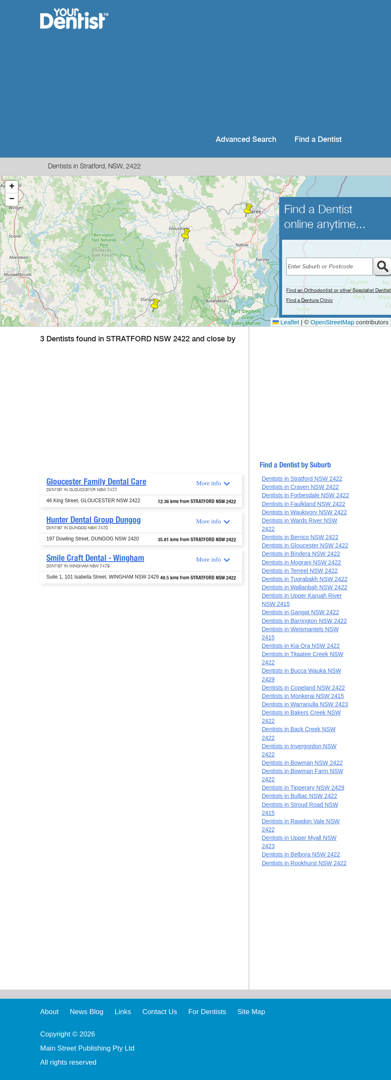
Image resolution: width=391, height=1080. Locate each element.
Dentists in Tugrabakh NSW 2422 (305, 579)
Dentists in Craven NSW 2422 (300, 487)
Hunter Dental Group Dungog (93, 520)
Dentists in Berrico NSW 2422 (300, 537)
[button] (186, 235)
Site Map (251, 1012)
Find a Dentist (318, 140)
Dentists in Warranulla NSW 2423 (305, 704)
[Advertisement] (236, 66)
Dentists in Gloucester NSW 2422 (305, 545)
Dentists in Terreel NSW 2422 (300, 570)
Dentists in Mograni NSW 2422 (301, 562)
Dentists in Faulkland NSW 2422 (303, 504)
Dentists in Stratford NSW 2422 (302, 478)
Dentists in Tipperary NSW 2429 (303, 787)
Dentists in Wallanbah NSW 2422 (304, 587)
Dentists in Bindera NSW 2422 (301, 553)
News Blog (86, 1012)
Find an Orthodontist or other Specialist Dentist (338, 290)
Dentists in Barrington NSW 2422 (304, 621)
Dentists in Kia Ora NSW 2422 (301, 645)
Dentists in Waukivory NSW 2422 (304, 512)
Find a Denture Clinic (309, 300)
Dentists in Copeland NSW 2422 (303, 687)
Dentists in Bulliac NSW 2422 (299, 796)
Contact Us (159, 1012)
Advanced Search (246, 140)
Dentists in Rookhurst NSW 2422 (304, 863)
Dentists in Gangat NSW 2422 (300, 612)
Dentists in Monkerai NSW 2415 (303, 696)
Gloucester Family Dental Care (96, 481)
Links (123, 1012)
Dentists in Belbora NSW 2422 (301, 854)
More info (208, 483)
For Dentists (207, 1012)
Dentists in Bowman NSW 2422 (302, 762)
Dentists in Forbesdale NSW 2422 (305, 495)
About (49, 1012)
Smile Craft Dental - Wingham (95, 558)
